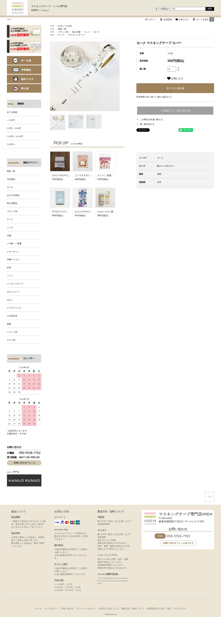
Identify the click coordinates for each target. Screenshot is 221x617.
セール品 (24, 60)
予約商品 (24, 69)
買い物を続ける (147, 124)
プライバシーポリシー (86, 608)
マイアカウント (51, 608)
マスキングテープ (76, 35)
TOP (9, 19)
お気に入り (182, 19)
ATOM (182, 608)
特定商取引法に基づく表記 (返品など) (154, 96)
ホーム (39, 608)
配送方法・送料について (133, 608)
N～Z (87, 32)
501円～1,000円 (64, 26)
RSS (176, 608)
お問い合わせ (67, 608)
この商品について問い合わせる (175, 110)
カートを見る (205, 19)
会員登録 (168, 19)
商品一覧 (62, 29)
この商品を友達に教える (151, 119)
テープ (61, 35)
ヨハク (97, 32)
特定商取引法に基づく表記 (159, 608)
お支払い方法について (109, 608)
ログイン (152, 19)
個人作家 (76, 32)
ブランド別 (63, 32)
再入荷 (24, 88)
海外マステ (24, 79)
